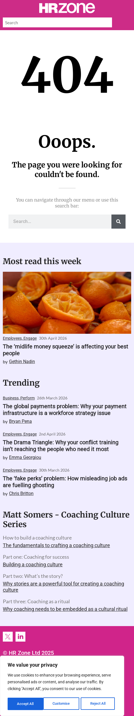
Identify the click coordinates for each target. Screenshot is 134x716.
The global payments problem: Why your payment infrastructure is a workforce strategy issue (65, 409)
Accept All (99, 704)
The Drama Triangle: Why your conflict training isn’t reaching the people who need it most (60, 445)
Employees (12, 338)
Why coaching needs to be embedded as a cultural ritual (65, 609)
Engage (30, 338)
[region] (62, 686)
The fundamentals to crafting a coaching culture (56, 545)
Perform (27, 398)
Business (11, 398)
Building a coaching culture (33, 564)
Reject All (62, 704)
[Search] (118, 222)
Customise (25, 704)
